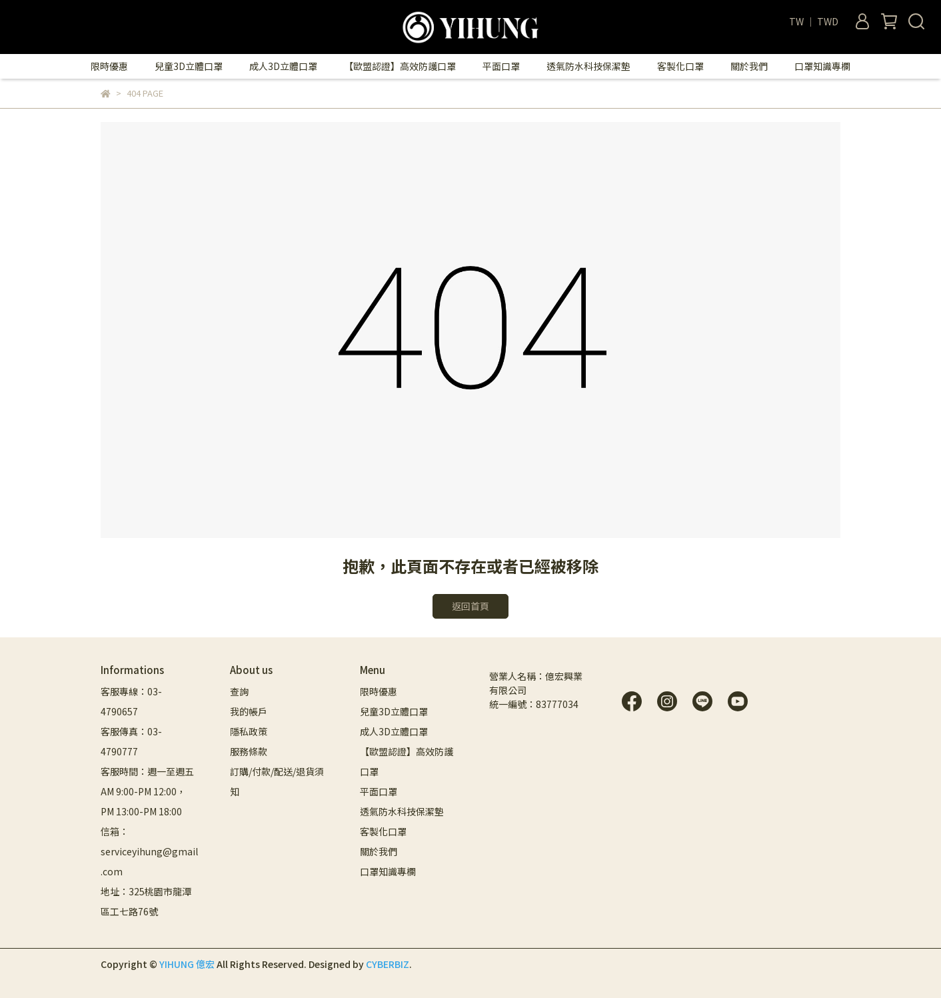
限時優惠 (109, 66)
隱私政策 (248, 731)
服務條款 (248, 751)
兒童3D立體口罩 (189, 66)
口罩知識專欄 (822, 66)
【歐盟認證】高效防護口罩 (400, 66)
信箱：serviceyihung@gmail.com (149, 851)
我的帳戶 (248, 711)
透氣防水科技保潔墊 (588, 66)
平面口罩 (501, 66)
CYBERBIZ (387, 964)
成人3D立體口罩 (283, 66)
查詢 (239, 691)
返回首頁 (470, 606)
